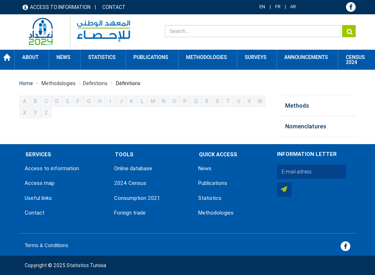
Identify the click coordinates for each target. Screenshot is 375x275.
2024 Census (130, 183)
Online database (133, 168)
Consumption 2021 (137, 198)
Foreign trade (130, 213)
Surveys (256, 57)
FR (278, 6)
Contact (114, 7)
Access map (39, 183)
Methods (297, 105)
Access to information (60, 7)
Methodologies (216, 213)
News (204, 168)
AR (293, 6)
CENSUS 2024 (355, 59)
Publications (150, 57)
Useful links (38, 198)
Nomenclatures (305, 126)
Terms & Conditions (46, 245)
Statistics (209, 198)
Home (7, 57)
